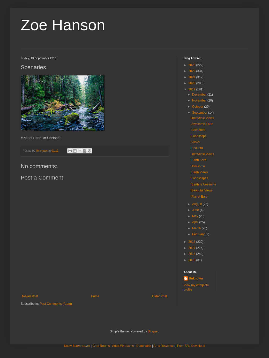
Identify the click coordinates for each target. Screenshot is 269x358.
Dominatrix (143, 346)
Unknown (196, 278)
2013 (192, 260)
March (197, 228)
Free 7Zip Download (191, 346)
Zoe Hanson (63, 25)
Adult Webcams (123, 346)
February (198, 234)
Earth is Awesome (203, 184)
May (195, 216)
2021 (192, 77)
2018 (192, 242)
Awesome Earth (202, 124)
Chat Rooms (101, 346)
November (199, 100)
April (195, 222)
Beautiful (197, 148)
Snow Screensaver (77, 346)
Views (195, 142)
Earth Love (198, 160)
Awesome (198, 166)
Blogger (153, 331)
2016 (192, 254)
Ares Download (164, 346)
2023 (192, 65)
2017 (192, 248)
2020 (192, 83)
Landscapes (199, 178)
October (198, 106)
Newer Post (30, 296)
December (199, 94)
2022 (192, 71)
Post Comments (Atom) (56, 304)
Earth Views (199, 172)
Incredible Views (202, 118)
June (196, 210)
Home (95, 296)
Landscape (199, 136)
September (200, 112)
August (197, 204)
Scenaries (198, 130)
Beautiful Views (202, 190)
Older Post (159, 296)
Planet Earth (199, 196)
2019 (192, 89)
